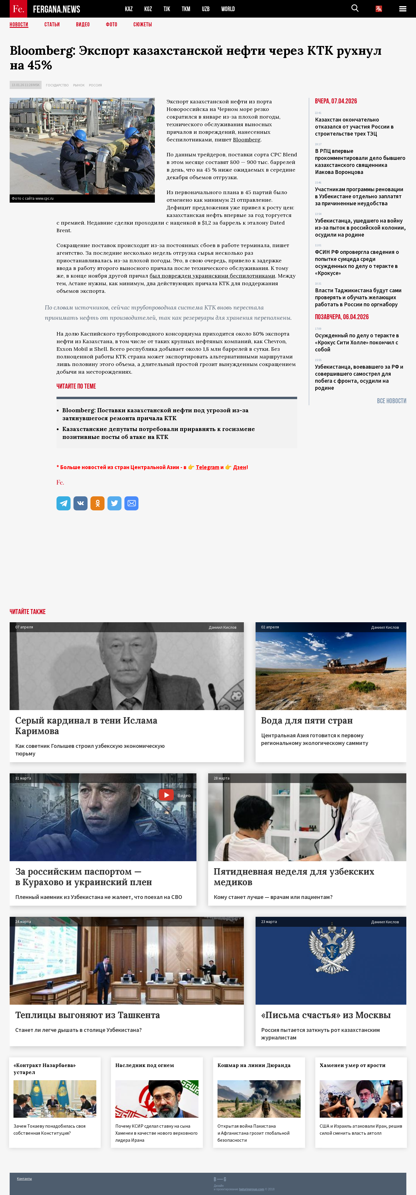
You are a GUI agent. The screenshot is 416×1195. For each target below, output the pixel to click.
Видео (83, 25)
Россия (95, 85)
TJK (167, 9)
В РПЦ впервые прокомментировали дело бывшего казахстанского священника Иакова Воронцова (360, 161)
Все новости (391, 401)
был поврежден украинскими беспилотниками (212, 275)
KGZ (148, 9)
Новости (19, 25)
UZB (206, 9)
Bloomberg (247, 139)
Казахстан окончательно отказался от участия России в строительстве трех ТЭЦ (354, 126)
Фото (111, 25)
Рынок (79, 85)
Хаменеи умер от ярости (353, 1065)
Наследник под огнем (145, 1065)
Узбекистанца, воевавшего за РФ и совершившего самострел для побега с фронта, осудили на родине (359, 377)
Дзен (239, 467)
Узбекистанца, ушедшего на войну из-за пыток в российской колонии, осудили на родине (360, 227)
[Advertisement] (208, 565)
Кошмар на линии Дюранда (255, 1065)
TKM (186, 9)
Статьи (52, 25)
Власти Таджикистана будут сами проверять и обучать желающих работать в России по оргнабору (358, 297)
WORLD (228, 9)
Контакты (24, 1178)
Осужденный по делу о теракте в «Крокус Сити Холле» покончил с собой (357, 342)
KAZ (129, 9)
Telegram (207, 467)
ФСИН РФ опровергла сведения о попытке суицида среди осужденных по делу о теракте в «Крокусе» (357, 262)
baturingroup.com (251, 1188)
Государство (57, 85)
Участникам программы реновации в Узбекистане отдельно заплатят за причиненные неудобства (359, 196)
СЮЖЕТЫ (142, 25)
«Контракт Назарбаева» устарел (45, 1069)
